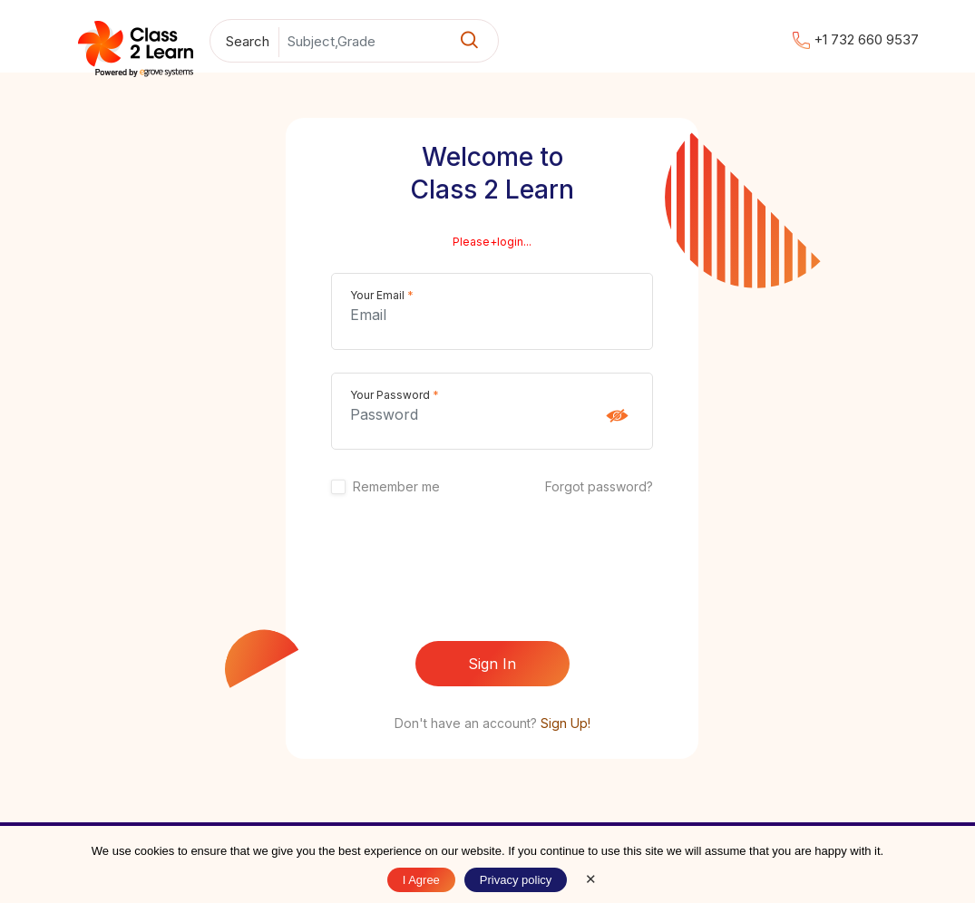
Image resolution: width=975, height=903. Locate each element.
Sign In (492, 664)
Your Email (382, 295)
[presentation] (492, 569)
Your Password (394, 395)
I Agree (421, 880)
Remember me (396, 486)
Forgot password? (599, 486)
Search (247, 41)
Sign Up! (565, 723)
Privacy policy (515, 880)
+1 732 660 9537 (856, 39)
